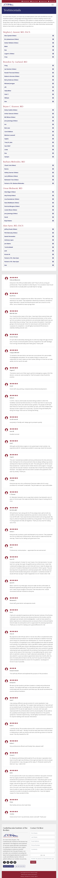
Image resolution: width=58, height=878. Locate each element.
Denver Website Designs (32, 872)
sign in (36, 876)
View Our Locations (8, 866)
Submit (33, 862)
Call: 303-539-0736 (20, 866)
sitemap (22, 876)
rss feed (32, 876)
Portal (43, 1)
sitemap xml (27, 876)
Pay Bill (51, 1)
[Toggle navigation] (52, 4)
